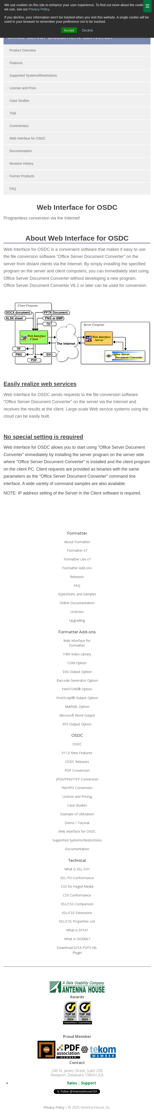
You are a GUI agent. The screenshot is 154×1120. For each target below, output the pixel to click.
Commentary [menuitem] (19, 126)
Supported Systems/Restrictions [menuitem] (33, 75)
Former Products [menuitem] (22, 176)
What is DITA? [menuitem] (77, 930)
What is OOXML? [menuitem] (77, 939)
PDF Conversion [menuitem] (77, 770)
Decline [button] (87, 30)
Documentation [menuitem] (21, 151)
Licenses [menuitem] (77, 611)
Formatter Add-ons (77, 632)
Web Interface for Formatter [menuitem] (77, 643)
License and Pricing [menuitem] (77, 796)
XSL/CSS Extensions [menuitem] (77, 912)
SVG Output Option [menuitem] (77, 671)
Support (88, 1083)
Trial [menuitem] (13, 113)
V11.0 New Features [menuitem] (77, 753)
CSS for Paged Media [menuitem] (77, 886)
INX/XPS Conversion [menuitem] (77, 787)
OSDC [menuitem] (77, 744)
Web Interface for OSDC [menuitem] (27, 138)
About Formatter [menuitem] (77, 542)
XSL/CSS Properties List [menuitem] (77, 921)
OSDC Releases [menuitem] (77, 761)
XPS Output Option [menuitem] (77, 724)
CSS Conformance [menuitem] (77, 895)
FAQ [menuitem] (13, 189)
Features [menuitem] (16, 63)
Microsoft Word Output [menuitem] (77, 715)
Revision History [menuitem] (22, 163)
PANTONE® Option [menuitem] (77, 689)
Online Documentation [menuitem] (77, 603)
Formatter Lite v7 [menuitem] (77, 559)
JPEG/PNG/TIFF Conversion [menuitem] (77, 779)
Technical (77, 860)
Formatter (77, 533)
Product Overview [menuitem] (23, 50)
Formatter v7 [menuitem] (77, 550)
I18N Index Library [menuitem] (77, 654)
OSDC (77, 735)
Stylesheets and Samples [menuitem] (77, 594)
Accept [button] (69, 30)
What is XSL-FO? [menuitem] (77, 869)
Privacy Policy (39, 9)
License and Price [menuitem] (23, 88)
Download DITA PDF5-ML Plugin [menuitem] (77, 950)
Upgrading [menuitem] (77, 620)
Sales (72, 1083)
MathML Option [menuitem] (77, 706)
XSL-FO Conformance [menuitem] (77, 878)
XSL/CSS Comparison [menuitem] (77, 904)
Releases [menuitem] (77, 576)
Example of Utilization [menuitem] (77, 814)
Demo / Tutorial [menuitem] (77, 823)
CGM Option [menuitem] (77, 663)
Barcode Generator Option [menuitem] (77, 680)
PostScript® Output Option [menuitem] (77, 697)
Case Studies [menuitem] (19, 101)
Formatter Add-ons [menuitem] (77, 568)
